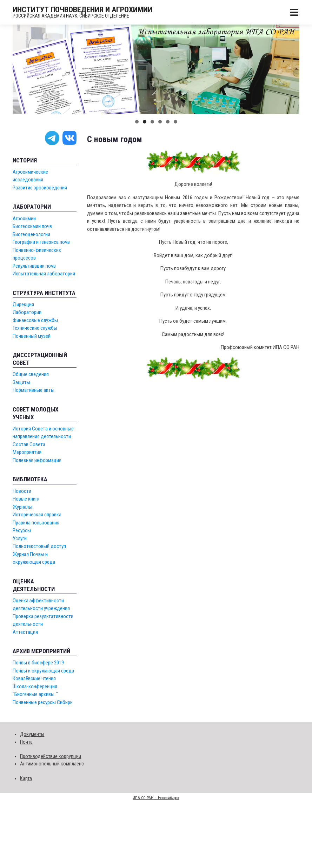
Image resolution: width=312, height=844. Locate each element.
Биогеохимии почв (32, 226)
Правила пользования (36, 523)
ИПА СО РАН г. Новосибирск (156, 798)
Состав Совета (29, 444)
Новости (22, 491)
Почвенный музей (32, 336)
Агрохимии (24, 218)
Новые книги (26, 499)
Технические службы (35, 328)
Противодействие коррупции (50, 756)
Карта (26, 778)
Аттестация (25, 632)
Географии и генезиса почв (41, 242)
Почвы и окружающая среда (43, 671)
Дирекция (23, 304)
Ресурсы (22, 530)
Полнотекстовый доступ (39, 546)
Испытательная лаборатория (44, 273)
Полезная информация (37, 460)
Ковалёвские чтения (34, 678)
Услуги (20, 538)
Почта (26, 742)
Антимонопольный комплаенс (52, 763)
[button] (137, 121)
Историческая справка (37, 514)
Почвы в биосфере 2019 (38, 662)
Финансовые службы (35, 320)
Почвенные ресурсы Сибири (43, 702)
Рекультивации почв (34, 266)
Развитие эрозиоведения (40, 188)
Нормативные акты (33, 390)
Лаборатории (27, 312)
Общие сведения (31, 374)
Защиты (21, 382)
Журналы (22, 507)
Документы (32, 734)
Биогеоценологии (31, 234)
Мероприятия (27, 452)
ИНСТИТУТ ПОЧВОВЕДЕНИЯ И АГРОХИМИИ (82, 9)
